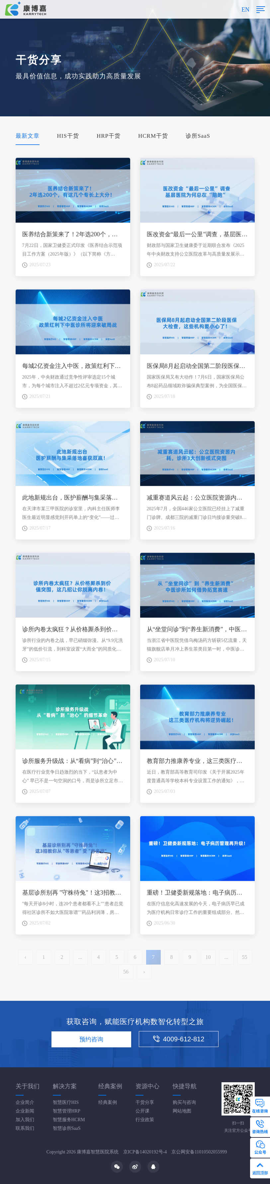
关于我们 (28, 1086)
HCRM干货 (153, 136)
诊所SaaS (198, 136)
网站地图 (182, 1111)
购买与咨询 (184, 1102)
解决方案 (65, 1086)
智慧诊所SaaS (67, 1128)
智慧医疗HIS (66, 1102)
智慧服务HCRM (69, 1119)
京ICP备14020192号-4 (145, 1151)
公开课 (142, 1111)
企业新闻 (25, 1111)
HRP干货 (109, 136)
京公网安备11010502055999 (199, 1151)
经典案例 (110, 1086)
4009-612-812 (179, 1039)
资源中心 (147, 1086)
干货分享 (144, 1102)
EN (245, 9)
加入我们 (25, 1119)
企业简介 (25, 1102)
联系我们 (25, 1128)
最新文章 (28, 136)
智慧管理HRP (66, 1111)
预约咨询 (91, 1039)
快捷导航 (185, 1086)
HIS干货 (68, 136)
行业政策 (144, 1119)
